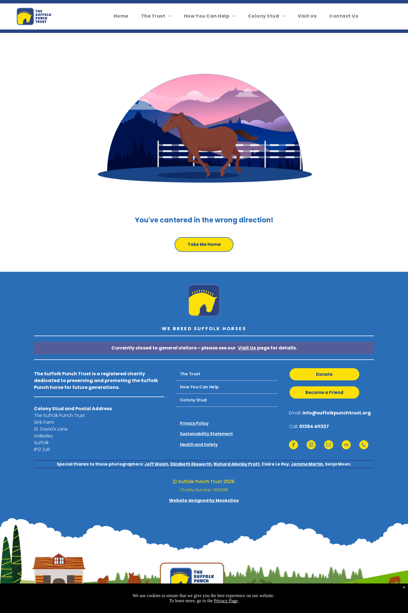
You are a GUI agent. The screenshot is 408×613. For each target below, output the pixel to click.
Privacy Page (226, 600)
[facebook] (293, 445)
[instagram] (311, 445)
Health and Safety (199, 444)
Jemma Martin (307, 464)
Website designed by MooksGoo (204, 500)
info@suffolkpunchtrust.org (336, 413)
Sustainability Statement (206, 434)
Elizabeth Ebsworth (191, 464)
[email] (328, 445)
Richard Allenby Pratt (237, 464)
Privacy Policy (194, 423)
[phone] (363, 445)
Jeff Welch (156, 464)
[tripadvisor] (346, 445)
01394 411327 (314, 426)
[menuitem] (123, 16)
